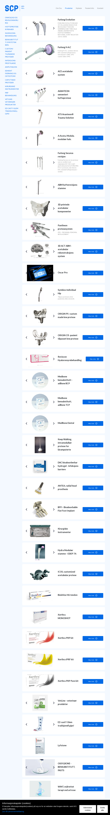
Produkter (69, 8)
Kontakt (100, 8)
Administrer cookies (87, 809)
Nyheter (79, 8)
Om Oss (59, 8)
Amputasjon (11, 67)
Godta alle (102, 809)
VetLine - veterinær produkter (10, 102)
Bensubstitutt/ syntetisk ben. (11, 42)
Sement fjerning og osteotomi (10, 73)
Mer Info (92, 28)
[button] (26, 28)
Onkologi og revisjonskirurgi (11, 20)
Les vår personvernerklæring (13, 811)
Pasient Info (89, 8)
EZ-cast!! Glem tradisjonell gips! (11, 111)
